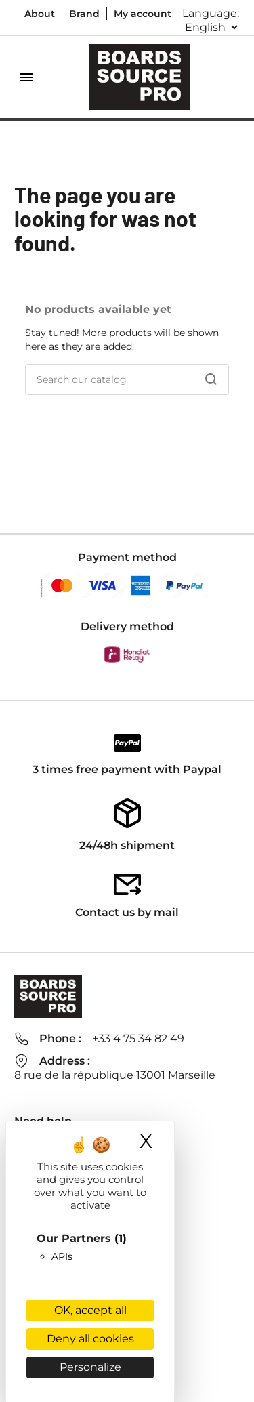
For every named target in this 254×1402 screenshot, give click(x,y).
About (39, 13)
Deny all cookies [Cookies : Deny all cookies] (90, 1338)
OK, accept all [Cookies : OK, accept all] (90, 1310)
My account (142, 13)
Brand (84, 13)
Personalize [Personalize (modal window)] (90, 1367)
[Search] (127, 379)
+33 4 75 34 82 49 (138, 1038)
